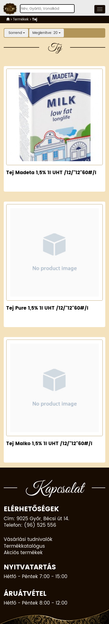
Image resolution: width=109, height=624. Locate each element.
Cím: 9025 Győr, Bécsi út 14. (36, 519)
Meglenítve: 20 (46, 33)
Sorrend (16, 33)
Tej (34, 19)
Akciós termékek (23, 553)
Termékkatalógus (24, 546)
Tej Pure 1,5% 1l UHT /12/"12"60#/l (47, 308)
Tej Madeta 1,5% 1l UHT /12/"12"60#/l (51, 173)
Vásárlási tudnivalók (28, 539)
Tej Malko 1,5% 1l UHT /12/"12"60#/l (49, 444)
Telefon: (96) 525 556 (30, 525)
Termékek (21, 19)
